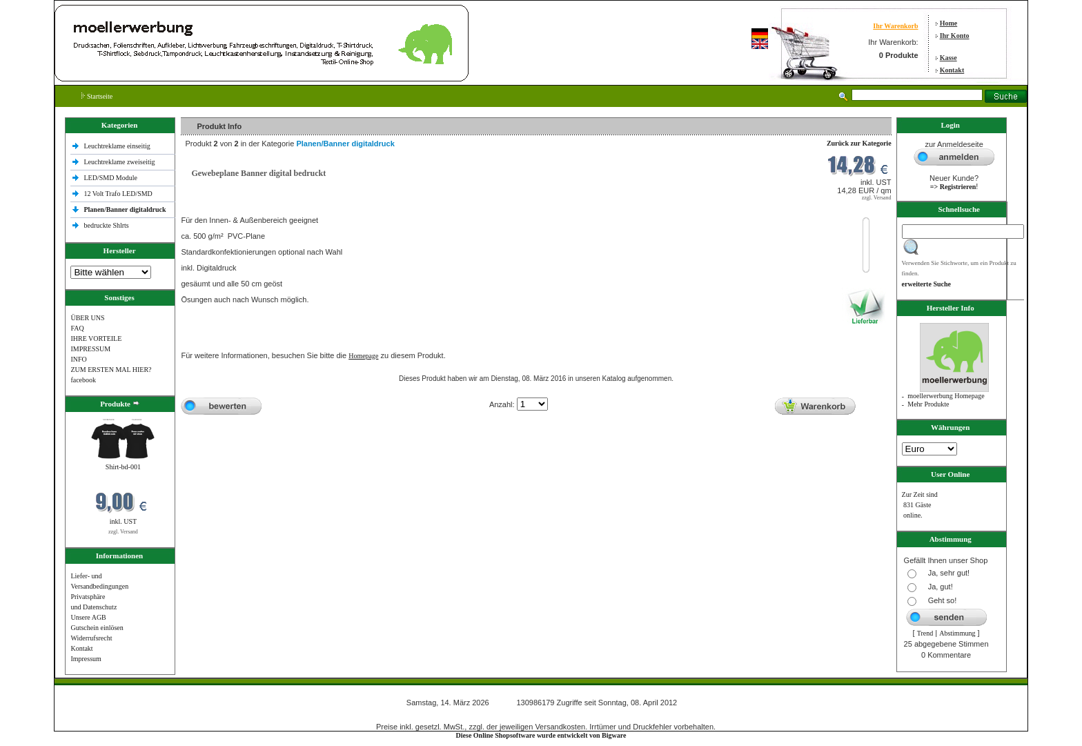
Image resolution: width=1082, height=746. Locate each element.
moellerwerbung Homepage (945, 396)
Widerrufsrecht (91, 638)
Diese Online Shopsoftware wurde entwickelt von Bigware (541, 735)
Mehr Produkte (928, 404)
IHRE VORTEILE (95, 338)
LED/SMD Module (110, 177)
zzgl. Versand (123, 532)
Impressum (85, 658)
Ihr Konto (955, 35)
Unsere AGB (88, 617)
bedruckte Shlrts (105, 225)
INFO (78, 359)
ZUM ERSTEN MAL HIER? (110, 369)
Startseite (96, 96)
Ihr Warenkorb (895, 26)
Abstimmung (957, 633)
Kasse (948, 57)
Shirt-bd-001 (123, 467)
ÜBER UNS (87, 318)
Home (949, 23)
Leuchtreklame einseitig (117, 146)
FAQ (76, 328)
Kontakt (952, 70)
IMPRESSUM (90, 349)
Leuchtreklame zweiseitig (120, 162)
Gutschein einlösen (96, 627)
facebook (83, 380)
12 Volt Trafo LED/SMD (117, 193)
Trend (925, 633)
